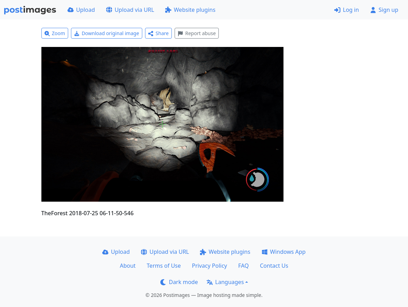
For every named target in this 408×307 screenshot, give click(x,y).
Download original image (106, 33)
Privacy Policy (209, 265)
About (127, 265)
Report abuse (197, 33)
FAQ (243, 265)
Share (158, 33)
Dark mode (179, 282)
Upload (81, 10)
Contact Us (274, 265)
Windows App (284, 252)
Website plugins (190, 10)
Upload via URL (130, 10)
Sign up (384, 10)
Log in (346, 10)
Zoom (55, 33)
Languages (225, 282)
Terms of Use (164, 265)
